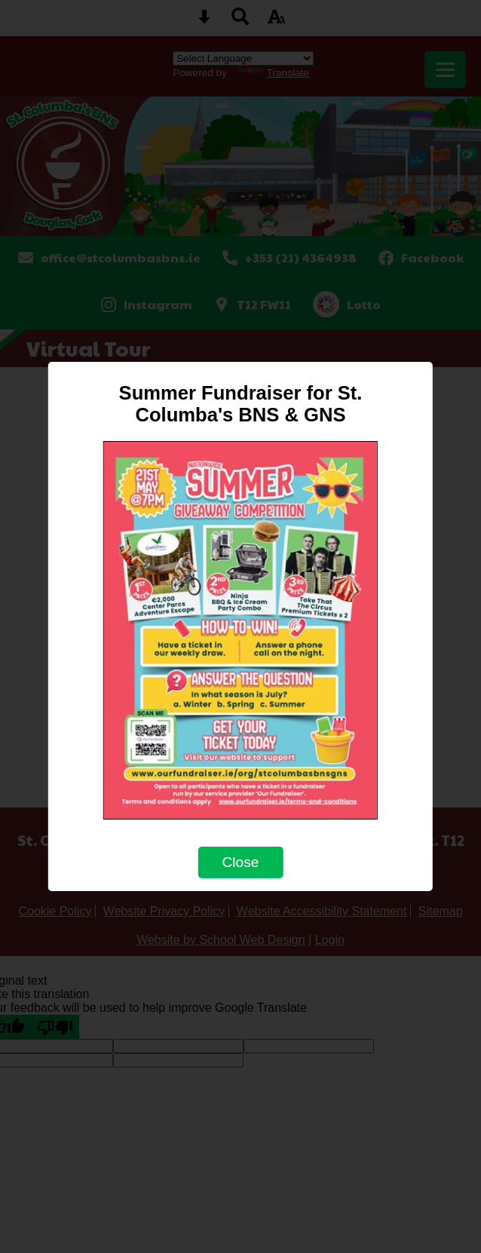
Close (240, 862)
